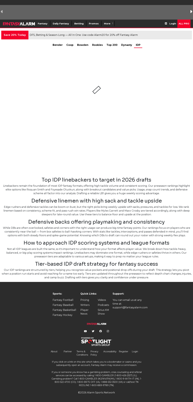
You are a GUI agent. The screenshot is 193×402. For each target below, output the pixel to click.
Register (123, 351)
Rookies (97, 44)
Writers (84, 304)
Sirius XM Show (103, 311)
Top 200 (111, 44)
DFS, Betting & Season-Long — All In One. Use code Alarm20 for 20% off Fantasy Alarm (84, 34)
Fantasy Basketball (64, 309)
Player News (84, 311)
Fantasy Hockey (62, 315)
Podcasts (103, 304)
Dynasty (126, 44)
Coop (69, 44)
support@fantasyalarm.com (130, 307)
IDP (138, 44)
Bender (58, 44)
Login (172, 23)
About (54, 351)
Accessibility (109, 351)
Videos (102, 299)
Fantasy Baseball (63, 304)
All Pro (184, 23)
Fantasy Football (63, 299)
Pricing (84, 299)
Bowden (82, 44)
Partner (68, 351)
